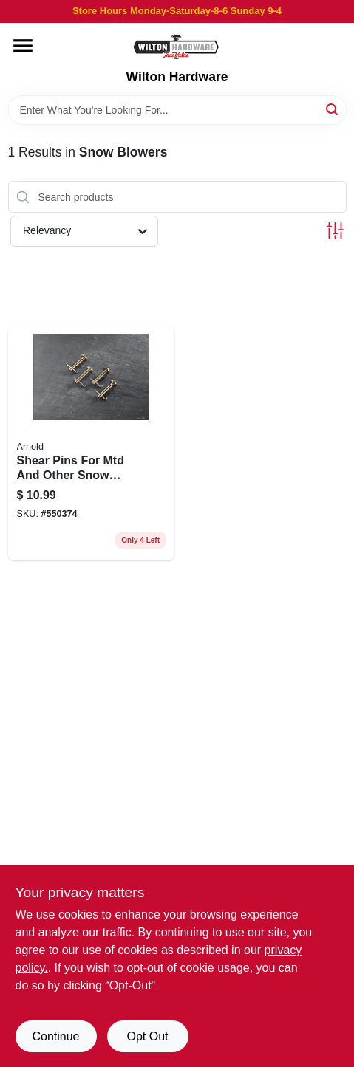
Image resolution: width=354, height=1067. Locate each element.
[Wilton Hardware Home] (176, 46)
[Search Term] (177, 110)
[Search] (333, 109)
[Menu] (23, 45)
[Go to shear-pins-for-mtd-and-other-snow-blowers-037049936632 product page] (91, 443)
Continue (55, 1036)
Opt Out (147, 1036)
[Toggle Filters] (335, 230)
